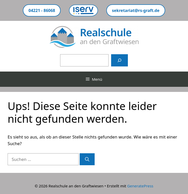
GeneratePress (140, 185)
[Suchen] (119, 60)
